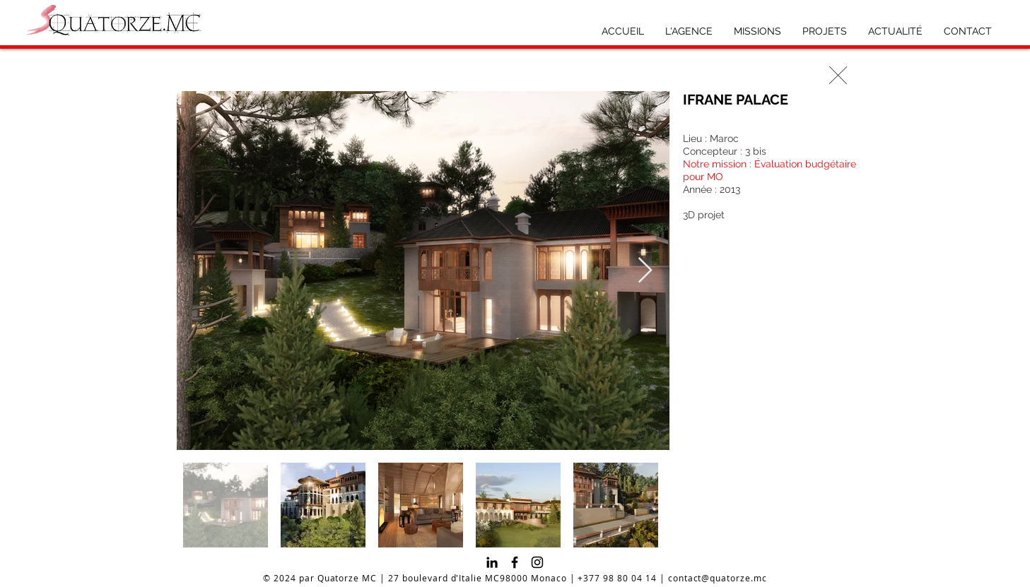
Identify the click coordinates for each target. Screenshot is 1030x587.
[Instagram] (537, 562)
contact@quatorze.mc (717, 577)
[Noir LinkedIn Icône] (492, 562)
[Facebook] (514, 562)
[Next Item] (645, 271)
